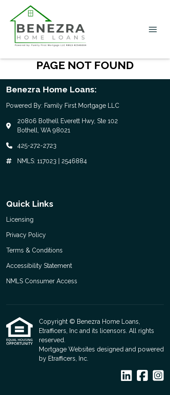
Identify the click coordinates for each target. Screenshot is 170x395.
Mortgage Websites (68, 349)
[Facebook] (142, 376)
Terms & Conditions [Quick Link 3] (34, 250)
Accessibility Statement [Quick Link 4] (39, 265)
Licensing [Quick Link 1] (20, 219)
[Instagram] (158, 376)
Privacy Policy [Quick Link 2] (26, 234)
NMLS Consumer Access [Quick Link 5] (41, 281)
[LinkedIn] (126, 376)
